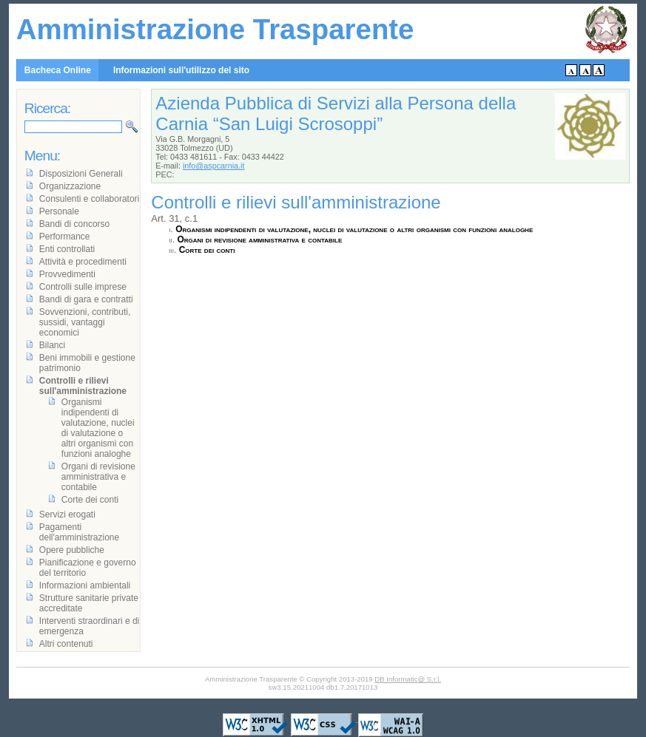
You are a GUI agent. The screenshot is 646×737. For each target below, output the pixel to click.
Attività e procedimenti (83, 262)
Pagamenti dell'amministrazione (79, 532)
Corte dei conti (207, 250)
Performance (64, 236)
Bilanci (52, 345)
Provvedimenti (67, 274)
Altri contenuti (66, 644)
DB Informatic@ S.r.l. (407, 679)
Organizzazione (70, 186)
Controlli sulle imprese (83, 287)
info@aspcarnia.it (214, 165)
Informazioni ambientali (84, 585)
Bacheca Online (57, 70)
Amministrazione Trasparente (215, 29)
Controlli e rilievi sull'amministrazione (83, 386)
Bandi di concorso (74, 224)
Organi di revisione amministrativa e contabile (259, 239)
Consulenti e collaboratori (89, 199)
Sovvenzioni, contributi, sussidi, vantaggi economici (84, 322)
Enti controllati (67, 249)
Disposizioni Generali (81, 174)
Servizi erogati (67, 514)
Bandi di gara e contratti (86, 299)
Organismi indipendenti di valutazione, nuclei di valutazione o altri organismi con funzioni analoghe (354, 229)
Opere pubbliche (71, 550)
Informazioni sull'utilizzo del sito (181, 70)
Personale (59, 211)
